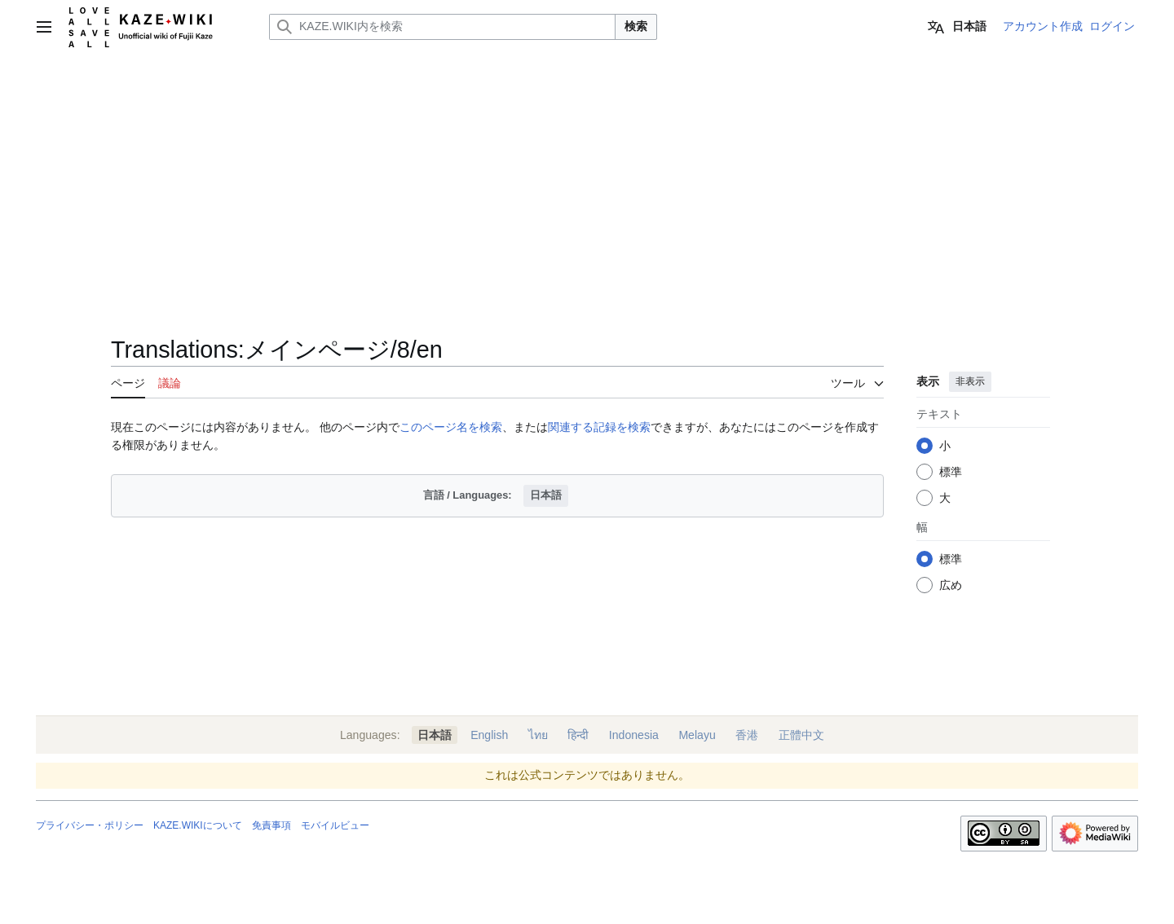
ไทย (538, 734)
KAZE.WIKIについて (197, 825)
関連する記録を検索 (599, 426)
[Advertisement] (587, 176)
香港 (746, 734)
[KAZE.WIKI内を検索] (442, 27)
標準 (950, 471)
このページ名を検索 (450, 426)
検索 (636, 26)
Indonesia (634, 734)
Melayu (696, 734)
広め (950, 585)
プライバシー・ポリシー (89, 825)
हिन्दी (578, 734)
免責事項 (271, 825)
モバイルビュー (335, 825)
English (489, 734)
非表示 (970, 381)
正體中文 (801, 734)
